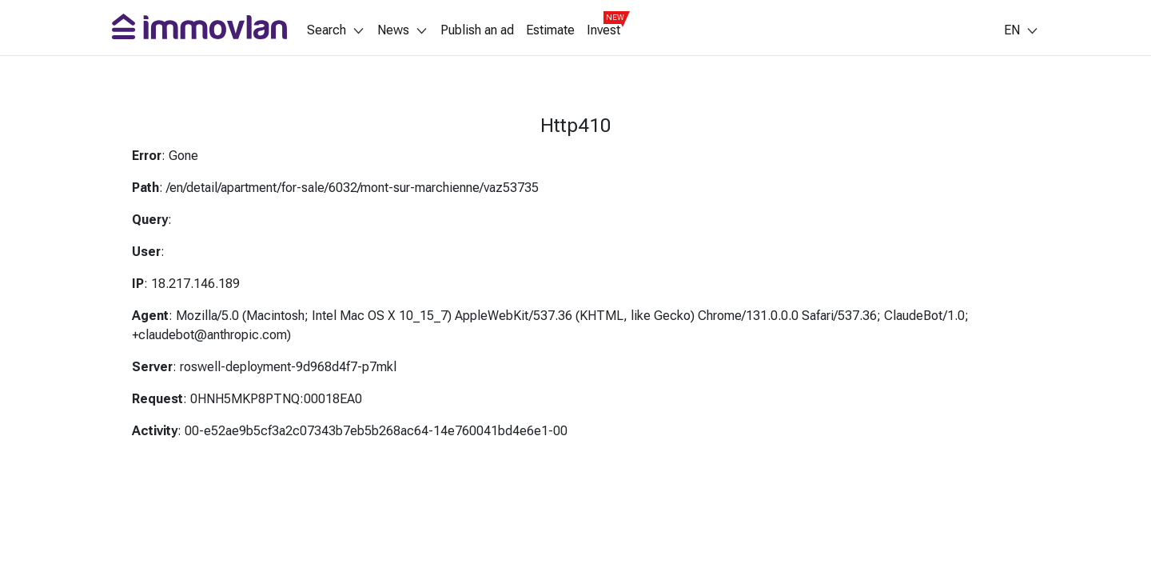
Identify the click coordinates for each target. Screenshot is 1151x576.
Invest (603, 30)
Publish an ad (477, 30)
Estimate (550, 30)
